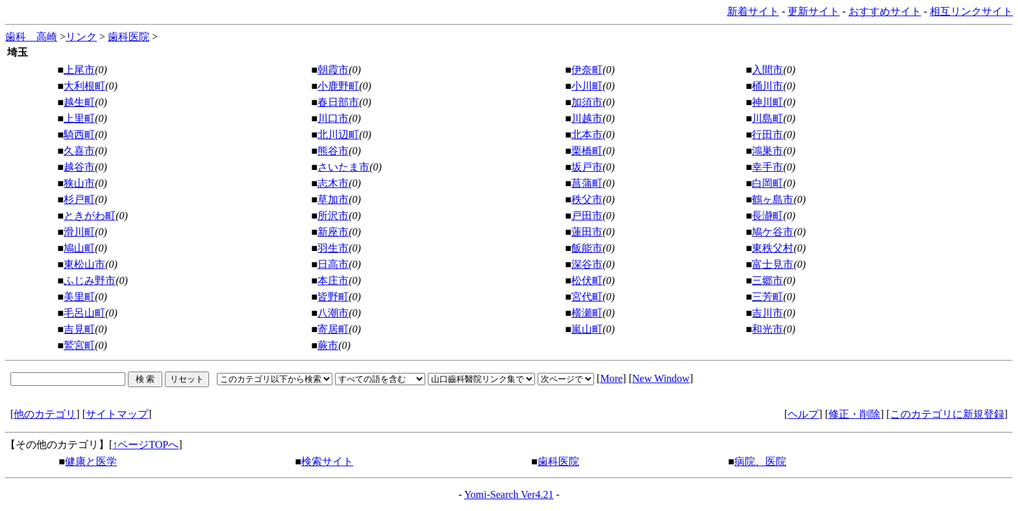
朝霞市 (333, 69)
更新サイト (813, 11)
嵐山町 (586, 329)
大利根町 (84, 85)
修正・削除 (854, 414)
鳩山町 (79, 248)
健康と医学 (91, 461)
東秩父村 (772, 248)
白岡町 (767, 183)
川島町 (767, 118)
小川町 (586, 85)
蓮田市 (586, 231)
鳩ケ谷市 (772, 231)
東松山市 (84, 264)
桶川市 (767, 85)
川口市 (333, 118)
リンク (81, 36)
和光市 (767, 329)
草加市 (333, 199)
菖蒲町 (586, 183)
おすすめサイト (885, 11)
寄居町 (333, 329)
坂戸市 (586, 166)
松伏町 (586, 280)
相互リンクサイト (971, 11)
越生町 (79, 102)
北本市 (586, 134)
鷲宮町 (79, 345)
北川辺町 (338, 134)
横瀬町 (586, 312)
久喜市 (79, 150)
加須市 (586, 102)
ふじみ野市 (90, 280)
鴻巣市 (767, 150)
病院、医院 (760, 461)
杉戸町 (79, 199)
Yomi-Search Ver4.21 (509, 494)
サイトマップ (117, 414)
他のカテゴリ (45, 414)
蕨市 (327, 345)
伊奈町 (586, 69)
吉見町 (79, 329)
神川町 (767, 102)
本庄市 (333, 280)
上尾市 (79, 69)
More (611, 378)
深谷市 (586, 264)
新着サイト (753, 11)
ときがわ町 (90, 215)
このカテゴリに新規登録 (947, 414)
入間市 (767, 69)
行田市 (767, 134)
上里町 (79, 118)
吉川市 (767, 312)
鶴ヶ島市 (772, 199)
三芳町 (767, 296)
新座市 (333, 231)
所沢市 (333, 215)
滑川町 (79, 231)
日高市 (333, 264)
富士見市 (772, 264)
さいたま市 (343, 166)
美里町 (79, 296)
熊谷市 (333, 150)
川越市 (586, 118)
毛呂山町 (84, 312)
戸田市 (586, 215)
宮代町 (586, 296)
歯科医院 (128, 36)
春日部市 (338, 102)
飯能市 (586, 248)
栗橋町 (586, 150)
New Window (660, 378)
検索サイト (327, 461)
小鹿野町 (338, 85)
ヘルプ (803, 414)
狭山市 (79, 183)
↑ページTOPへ (145, 444)
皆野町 (333, 296)
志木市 (333, 183)
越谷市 (79, 166)
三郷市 (767, 280)
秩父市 (586, 199)
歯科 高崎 (31, 36)
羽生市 (333, 248)
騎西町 (79, 134)
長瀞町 (767, 215)
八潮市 (333, 312)
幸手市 (767, 166)
